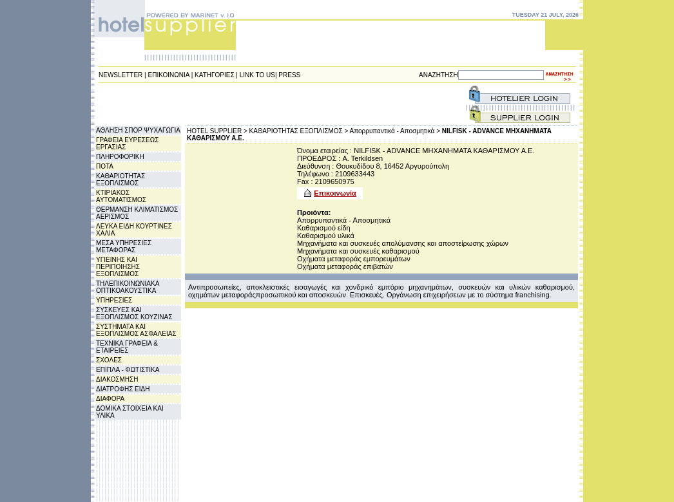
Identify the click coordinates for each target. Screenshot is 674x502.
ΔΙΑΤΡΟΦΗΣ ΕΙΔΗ (122, 389)
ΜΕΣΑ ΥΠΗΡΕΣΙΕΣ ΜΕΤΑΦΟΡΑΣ (123, 246)
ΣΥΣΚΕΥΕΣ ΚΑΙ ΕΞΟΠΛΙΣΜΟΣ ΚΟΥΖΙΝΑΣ (134, 313)
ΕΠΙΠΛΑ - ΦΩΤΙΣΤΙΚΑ (127, 369)
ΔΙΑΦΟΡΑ (110, 398)
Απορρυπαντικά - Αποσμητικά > (395, 131)
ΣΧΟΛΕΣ (109, 360)
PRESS (289, 75)
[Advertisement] (326, 104)
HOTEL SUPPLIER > (217, 131)
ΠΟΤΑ (104, 166)
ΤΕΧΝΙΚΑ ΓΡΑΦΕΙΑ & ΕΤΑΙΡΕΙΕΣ (127, 347)
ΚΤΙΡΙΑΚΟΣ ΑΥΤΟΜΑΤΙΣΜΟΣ (121, 196)
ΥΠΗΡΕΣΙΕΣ (114, 300)
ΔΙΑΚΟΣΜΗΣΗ (117, 379)
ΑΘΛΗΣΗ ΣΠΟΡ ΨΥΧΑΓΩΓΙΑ (138, 130)
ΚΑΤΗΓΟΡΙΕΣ (215, 75)
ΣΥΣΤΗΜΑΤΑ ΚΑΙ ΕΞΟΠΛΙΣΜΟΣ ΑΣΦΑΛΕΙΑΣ (136, 330)
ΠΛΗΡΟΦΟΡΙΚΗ (120, 156)
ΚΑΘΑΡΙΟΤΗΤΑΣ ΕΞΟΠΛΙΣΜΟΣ (120, 179)
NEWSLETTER (120, 75)
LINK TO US (257, 75)
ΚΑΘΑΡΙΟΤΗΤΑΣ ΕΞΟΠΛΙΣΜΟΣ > (299, 131)
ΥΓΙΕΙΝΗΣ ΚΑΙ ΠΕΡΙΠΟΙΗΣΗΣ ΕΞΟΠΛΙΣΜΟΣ (118, 266)
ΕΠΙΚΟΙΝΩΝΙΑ (168, 75)
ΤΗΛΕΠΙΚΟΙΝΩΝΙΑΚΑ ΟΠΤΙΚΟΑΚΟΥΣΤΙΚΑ (127, 287)
